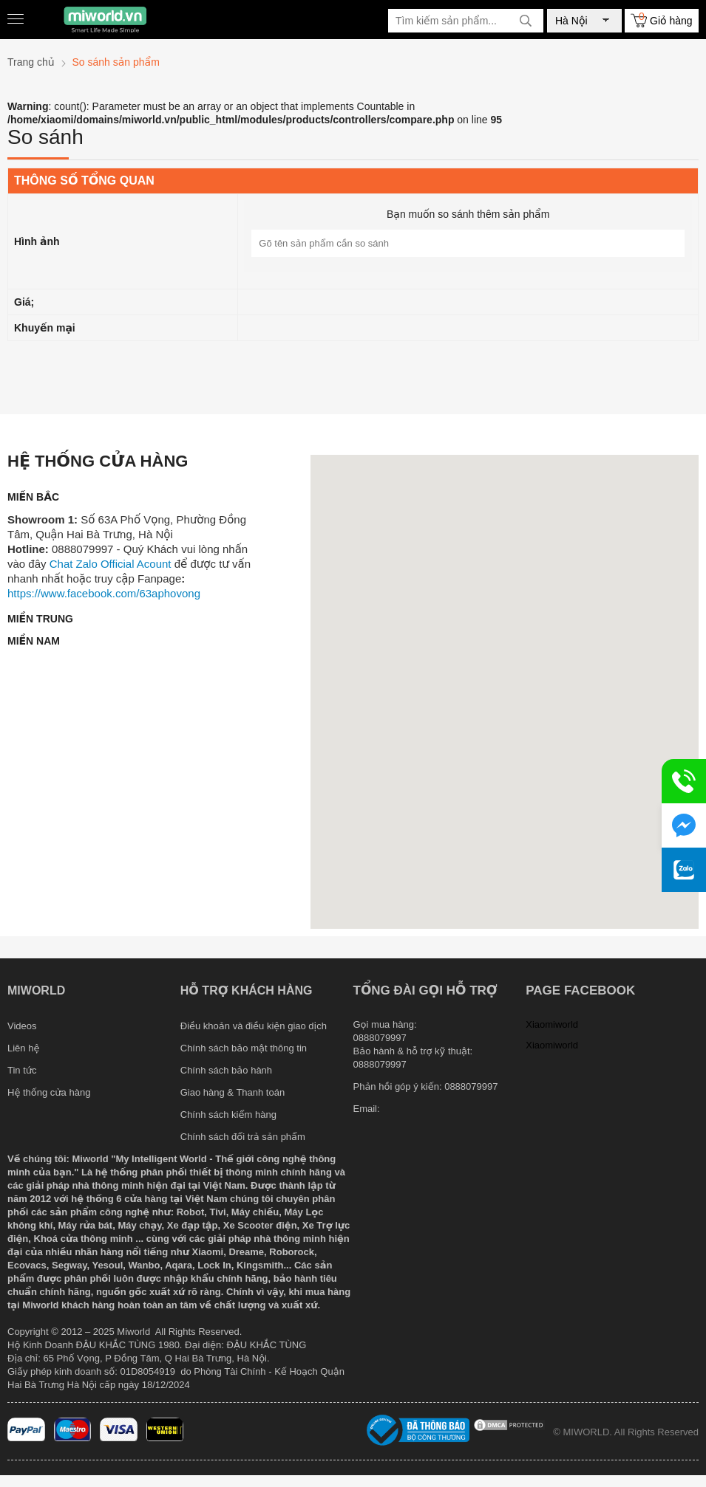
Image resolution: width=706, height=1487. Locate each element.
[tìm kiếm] (525, 20)
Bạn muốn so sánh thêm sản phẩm (468, 214)
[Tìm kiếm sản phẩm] (465, 20)
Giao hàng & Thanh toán (232, 1092)
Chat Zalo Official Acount (111, 563)
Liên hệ (23, 1048)
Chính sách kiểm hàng (228, 1114)
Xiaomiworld (552, 1024)
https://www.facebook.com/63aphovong (103, 593)
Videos (22, 1025)
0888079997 (471, 1086)
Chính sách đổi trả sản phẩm (242, 1136)
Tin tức (22, 1070)
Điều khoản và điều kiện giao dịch (253, 1025)
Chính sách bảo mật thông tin (243, 1048)
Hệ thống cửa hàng (48, 1092)
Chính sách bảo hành (226, 1070)
